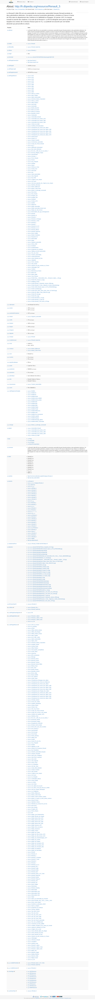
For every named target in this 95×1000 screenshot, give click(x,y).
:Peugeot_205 (33, 197)
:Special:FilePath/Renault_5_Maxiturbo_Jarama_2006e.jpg (43, 597)
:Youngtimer (32, 941)
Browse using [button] (21, 1)
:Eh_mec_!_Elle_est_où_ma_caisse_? (38, 150)
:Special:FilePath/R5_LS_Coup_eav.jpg (39, 573)
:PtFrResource (32, 975)
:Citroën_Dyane (33, 705)
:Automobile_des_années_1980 (37, 120)
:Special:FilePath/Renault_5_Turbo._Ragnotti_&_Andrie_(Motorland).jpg (46, 599)
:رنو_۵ (31, 500)
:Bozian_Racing (33, 669)
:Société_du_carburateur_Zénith (37, 904)
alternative (10, 304)
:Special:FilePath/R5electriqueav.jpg (38, 582)
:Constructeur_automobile (35, 142)
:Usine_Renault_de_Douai (35, 932)
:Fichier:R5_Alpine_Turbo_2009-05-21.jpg (39, 292)
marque (10, 336)
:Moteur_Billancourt (34, 186)
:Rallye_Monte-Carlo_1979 (35, 819)
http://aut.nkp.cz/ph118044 (33, 477)
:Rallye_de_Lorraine (34, 839)
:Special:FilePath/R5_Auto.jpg (37, 564)
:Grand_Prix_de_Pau (34, 741)
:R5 (30, 612)
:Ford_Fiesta (32, 734)
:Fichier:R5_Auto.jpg (34, 294)
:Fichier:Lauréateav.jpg (34, 288)
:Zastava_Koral (33, 943)
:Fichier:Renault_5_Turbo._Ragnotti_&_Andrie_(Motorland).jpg (43, 285)
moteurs (10, 348)
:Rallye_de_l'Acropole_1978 (36, 843)
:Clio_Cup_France (33, 708)
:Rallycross (32, 204)
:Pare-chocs (32, 192)
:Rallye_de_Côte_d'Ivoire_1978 (36, 834)
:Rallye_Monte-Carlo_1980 (35, 821)
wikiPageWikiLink (12, 75)
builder (9, 43)
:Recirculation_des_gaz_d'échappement (38, 211)
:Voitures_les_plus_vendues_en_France (38, 265)
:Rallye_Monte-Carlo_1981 (35, 823)
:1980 (31, 84)
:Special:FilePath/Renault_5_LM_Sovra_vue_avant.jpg (42, 593)
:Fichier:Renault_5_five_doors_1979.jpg (38, 301)
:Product (31, 442)
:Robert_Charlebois (34, 235)
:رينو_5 (31, 486)
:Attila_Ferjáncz (33, 102)
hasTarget (11, 971)
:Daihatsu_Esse (33, 716)
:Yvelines (31, 269)
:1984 (31, 90)
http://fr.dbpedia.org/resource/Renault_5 (37, 6)
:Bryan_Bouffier (33, 674)
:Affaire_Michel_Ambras (35, 630)
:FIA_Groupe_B (33, 728)
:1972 (31, 75)
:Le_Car (31, 621)
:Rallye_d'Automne (34, 828)
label (9, 456)
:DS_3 (31, 145)
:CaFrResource (32, 980)
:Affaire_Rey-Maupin (34, 631)
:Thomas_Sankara (33, 909)
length (9, 53)
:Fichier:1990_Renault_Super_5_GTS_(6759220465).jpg (42, 287)
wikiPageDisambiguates (14, 612)
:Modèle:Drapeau (33, 417)
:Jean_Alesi (32, 759)
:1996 (31, 91)
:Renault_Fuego (33, 868)
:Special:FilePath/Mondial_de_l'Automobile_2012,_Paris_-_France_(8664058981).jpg (49, 556)
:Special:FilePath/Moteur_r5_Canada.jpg (39, 557)
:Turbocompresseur (34, 256)
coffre (9, 319)
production (10, 369)
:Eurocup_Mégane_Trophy (35, 152)
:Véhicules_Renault (34, 939)
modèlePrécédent (13, 962)
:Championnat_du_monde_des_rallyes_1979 (39, 134)
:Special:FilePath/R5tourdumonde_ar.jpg (39, 584)
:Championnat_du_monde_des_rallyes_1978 (39, 133)
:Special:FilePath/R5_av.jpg (36, 579)
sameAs (9, 481)
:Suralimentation (33, 247)
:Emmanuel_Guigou (34, 721)
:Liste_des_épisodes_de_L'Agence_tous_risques (40, 183)
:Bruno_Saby (32, 673)
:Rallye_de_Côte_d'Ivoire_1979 (36, 836)
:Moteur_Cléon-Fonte (34, 188)
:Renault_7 (32, 224)
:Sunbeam (32, 245)
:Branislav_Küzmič (34, 113)
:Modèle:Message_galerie (35, 419)
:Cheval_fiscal (33, 136)
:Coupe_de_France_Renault (36, 143)
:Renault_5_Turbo (33, 220)
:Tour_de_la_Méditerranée (35, 922)
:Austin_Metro (32, 651)
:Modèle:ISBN (32, 405)
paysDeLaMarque (12, 362)
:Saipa (31, 240)
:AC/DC (31, 628)
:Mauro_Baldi (32, 274)
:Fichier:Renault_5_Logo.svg (36, 299)
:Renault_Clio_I (33, 607)
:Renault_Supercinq (34, 47)
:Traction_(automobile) (34, 254)
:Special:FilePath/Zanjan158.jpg (37, 550)
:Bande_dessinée (33, 108)
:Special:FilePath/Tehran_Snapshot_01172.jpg (40, 547)
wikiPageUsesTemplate (13, 391)
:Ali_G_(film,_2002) (34, 637)
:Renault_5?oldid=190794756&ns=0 (38, 543)
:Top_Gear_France (34, 911)
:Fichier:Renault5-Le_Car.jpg (36, 297)
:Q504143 (31, 484)
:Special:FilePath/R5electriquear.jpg (38, 581)
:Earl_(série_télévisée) (34, 149)
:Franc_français (33, 158)
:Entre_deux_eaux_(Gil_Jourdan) (37, 726)
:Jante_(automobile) (34, 174)
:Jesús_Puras (32, 762)
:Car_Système (33, 676)
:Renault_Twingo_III (34, 879)
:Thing (30, 438)
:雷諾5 (31, 538)
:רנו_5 (31, 506)
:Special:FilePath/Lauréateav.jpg (37, 554)
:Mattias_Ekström (33, 954)
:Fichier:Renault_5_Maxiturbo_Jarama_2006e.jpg (40, 283)
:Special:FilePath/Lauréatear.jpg (37, 552)
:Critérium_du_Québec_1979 (36, 714)
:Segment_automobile (34, 242)
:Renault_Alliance (33, 229)
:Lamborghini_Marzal (34, 778)
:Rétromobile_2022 (34, 895)
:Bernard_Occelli (33, 660)
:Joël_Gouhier (33, 771)
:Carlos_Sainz (33, 678)
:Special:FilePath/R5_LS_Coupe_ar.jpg (39, 575)
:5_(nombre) (32, 626)
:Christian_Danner (33, 699)
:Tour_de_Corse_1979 (34, 914)
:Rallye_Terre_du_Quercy (35, 827)
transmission (11, 384)
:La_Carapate (32, 776)
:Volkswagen (32, 938)
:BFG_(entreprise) (33, 655)
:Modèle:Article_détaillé (35, 398)
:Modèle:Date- (33, 403)
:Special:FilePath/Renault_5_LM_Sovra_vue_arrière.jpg (42, 591)
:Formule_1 (32, 156)
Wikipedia (37, 998)
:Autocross (32, 653)
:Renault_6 (32, 222)
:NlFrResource (32, 973)
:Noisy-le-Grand (33, 800)
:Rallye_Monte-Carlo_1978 (35, 818)
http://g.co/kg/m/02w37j (33, 540)
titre (9, 379)
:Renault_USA (33, 880)
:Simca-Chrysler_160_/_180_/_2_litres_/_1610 (40, 900)
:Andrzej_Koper (33, 646)
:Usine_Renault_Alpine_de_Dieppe (37, 930)
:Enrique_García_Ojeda (35, 725)
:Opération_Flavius (34, 802)
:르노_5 (31, 513)
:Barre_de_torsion (33, 109)
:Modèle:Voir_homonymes (35, 414)
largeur (10, 326)
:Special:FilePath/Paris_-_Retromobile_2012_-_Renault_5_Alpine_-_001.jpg (47, 559)
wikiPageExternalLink (12, 60)
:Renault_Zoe (32, 882)
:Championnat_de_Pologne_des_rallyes (38, 691)
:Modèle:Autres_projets (35, 400)
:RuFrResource (32, 982)
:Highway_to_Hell (33, 746)
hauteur (10, 323)
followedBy (10, 47)
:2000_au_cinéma (33, 93)
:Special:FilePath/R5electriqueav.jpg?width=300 (41, 57)
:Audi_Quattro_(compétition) (36, 649)
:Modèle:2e (32, 392)
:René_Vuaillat (33, 233)
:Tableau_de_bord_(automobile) (36, 251)
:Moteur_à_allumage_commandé (37, 190)
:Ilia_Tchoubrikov (33, 750)
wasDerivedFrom (12, 543)
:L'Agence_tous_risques (35, 179)
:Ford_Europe (32, 732)
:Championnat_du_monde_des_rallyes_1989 (39, 698)
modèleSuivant (11, 340)
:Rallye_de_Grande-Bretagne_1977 (37, 837)
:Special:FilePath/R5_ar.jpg (36, 577)
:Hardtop (31, 163)
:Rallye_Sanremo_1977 (35, 825)
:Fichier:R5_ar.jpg (33, 295)
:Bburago (31, 657)
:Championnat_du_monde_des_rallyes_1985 (39, 696)
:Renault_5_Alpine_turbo (35, 619)
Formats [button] (31, 1)
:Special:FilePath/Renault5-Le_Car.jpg (39, 590)
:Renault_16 (32, 215)
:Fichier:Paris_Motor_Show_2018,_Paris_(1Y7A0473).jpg (42, 290)
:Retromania (32, 886)
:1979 (31, 82)
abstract (9, 30)
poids (9, 365)
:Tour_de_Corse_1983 (34, 918)
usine (9, 387)
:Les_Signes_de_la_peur (35, 785)
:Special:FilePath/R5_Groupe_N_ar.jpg (39, 570)
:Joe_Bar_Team (33, 766)
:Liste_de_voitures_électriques (36, 789)
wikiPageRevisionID (12, 72)
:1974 (31, 77)
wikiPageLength (11, 69)
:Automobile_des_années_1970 (37, 118)
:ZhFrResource (32, 985)
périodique (10, 375)
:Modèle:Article (33, 396)
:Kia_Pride (32, 177)
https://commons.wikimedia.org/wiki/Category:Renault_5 (40, 476)
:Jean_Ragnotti (33, 176)
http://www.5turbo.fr (32, 60)
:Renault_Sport (33, 871)
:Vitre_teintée (32, 263)
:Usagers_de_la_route (34, 929)
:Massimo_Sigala (33, 952)
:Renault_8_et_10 (33, 226)
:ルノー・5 (32, 511)
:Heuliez (31, 744)
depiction (10, 547)
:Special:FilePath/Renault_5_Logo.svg (39, 595)
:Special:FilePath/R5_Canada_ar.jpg (38, 566)
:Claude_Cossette (33, 140)
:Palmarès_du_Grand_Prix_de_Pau (37, 803)
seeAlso (9, 476)
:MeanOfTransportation (33, 444)
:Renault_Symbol (33, 877)
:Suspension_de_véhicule (35, 249)
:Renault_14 (32, 853)
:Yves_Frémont (33, 276)
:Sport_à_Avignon (33, 905)
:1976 (31, 79)
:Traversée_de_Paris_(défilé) (36, 923)
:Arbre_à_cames (33, 100)
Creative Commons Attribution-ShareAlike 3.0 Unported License (59, 998)
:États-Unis (32, 272)
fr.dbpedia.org (56, 9)
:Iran (30, 172)
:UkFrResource (32, 971)
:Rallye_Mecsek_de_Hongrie (36, 816)
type (8, 438)
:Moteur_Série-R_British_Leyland (37, 796)
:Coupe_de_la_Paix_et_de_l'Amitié (37, 712)
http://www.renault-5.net (33, 62)
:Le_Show (32, 782)
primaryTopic (11, 990)
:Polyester (32, 199)
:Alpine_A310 (32, 640)
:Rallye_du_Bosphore (34, 848)
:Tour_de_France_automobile (36, 920)
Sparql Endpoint (84, 1)
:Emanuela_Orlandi (34, 719)
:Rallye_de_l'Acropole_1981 (36, 846)
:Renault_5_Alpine (33, 616)
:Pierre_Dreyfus (33, 811)
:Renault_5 (31, 481)
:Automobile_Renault (34, 116)
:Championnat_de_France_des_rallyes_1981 (39, 131)
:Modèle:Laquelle (33, 416)
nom (9, 353)
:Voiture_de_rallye (34, 124)
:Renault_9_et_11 (33, 227)
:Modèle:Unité (32, 412)
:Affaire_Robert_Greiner (35, 633)
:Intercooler (32, 170)
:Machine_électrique (34, 184)
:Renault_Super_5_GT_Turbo (36, 873)
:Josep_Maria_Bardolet (35, 768)
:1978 (31, 81)
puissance (10, 372)
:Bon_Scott (32, 667)
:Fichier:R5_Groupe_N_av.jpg (36, 279)
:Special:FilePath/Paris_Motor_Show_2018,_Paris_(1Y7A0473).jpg (45, 561)
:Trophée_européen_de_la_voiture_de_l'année (40, 925)
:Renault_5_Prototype (34, 219)
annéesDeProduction (13, 313)
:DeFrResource (32, 976)
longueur (10, 330)
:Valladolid (32, 260)
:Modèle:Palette (33, 407)
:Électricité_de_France (34, 270)
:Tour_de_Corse (33, 253)
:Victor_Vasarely (33, 261)
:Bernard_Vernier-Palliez (35, 664)
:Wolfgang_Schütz (33, 281)
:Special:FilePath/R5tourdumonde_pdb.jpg (40, 588)
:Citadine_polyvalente (34, 703)
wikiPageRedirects (13, 616)
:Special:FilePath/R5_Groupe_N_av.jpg (39, 572)
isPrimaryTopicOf (11, 604)
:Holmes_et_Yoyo (33, 167)
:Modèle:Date (32, 401)
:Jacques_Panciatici (34, 753)
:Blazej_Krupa (33, 665)
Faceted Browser (73, 1)
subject (9, 428)
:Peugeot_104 (33, 195)
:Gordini (31, 739)
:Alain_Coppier (33, 95)
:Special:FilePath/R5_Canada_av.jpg (38, 568)
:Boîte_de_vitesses (34, 111)
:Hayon (31, 165)
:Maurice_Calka (33, 956)
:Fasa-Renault (33, 154)
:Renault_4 (32, 50)
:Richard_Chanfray (34, 887)
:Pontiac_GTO (33, 201)
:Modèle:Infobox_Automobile (36, 421)
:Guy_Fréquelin (33, 161)
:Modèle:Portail (33, 409)
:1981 (31, 86)
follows (9, 50)
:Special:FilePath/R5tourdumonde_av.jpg (39, 586)
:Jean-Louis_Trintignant (35, 755)
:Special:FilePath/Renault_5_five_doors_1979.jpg (41, 600)
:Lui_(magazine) (33, 791)
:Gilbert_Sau (32, 737)
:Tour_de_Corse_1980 (34, 916)
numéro (10, 357)
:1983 (31, 88)
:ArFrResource (32, 978)
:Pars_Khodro (32, 193)
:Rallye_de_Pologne (34, 841)
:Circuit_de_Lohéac (34, 701)
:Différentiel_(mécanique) (35, 147)
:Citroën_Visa (32, 707)
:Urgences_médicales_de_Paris (36, 927)
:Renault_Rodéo (33, 870)
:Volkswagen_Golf (33, 267)
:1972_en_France (33, 624)
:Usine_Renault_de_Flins (35, 258)
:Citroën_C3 (32, 138)
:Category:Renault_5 (35, 483)
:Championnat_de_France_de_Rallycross (39, 682)
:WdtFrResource (32, 987)
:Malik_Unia (32, 950)
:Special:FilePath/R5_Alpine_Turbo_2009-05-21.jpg (42, 563)
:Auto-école (32, 104)
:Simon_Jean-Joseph (34, 902)
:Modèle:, (31, 391)
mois (9, 343)
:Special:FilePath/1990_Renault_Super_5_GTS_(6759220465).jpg (45, 548)
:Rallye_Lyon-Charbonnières (36, 814)
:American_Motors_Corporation (36, 99)
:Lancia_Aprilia (33, 780)
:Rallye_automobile (34, 206)
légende (10, 333)
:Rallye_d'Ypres (33, 830)
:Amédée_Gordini (33, 644)
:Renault (31, 43)
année (10, 308)
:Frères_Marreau (33, 735)
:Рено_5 (31, 531)
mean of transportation (20, 9)
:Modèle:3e (32, 394)
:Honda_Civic (32, 168)
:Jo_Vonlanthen (33, 764)
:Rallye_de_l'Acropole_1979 (36, 845)
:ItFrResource (32, 984)
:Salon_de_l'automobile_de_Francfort (38, 898)
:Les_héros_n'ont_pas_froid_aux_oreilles (39, 787)
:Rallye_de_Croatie (34, 832)
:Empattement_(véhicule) (35, 723)
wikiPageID (10, 65)
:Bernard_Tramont (33, 662)
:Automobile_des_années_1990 (37, 122)
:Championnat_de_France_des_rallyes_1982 (39, 689)
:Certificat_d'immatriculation (36, 125)
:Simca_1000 (32, 244)
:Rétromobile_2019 (34, 891)
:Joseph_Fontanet (33, 769)
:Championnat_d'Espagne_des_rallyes (38, 680)
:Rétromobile (32, 238)
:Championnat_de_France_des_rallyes (38, 127)
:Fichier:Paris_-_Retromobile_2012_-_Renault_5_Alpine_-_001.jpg (44, 278)
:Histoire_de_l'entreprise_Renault (37, 748)
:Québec (31, 202)
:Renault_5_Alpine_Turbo (35, 617)
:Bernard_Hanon (33, 658)
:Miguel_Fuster (33, 957)
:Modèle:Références (34, 410)
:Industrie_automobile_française (36, 751)
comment (10, 447)
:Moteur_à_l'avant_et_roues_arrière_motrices (39, 798)
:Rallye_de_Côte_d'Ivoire (35, 210)
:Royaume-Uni (33, 236)
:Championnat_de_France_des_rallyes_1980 (39, 129)
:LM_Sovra (32, 181)
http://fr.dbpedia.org (39, 9)
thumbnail (10, 57)
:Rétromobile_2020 (34, 893)
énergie (10, 424)
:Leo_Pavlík (32, 784)
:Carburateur (32, 115)
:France (31, 159)
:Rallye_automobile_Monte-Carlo (37, 208)
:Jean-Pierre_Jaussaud (35, 757)
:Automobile (32, 106)
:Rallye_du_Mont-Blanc (35, 850)
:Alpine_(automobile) (34, 97)
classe (10, 316)
